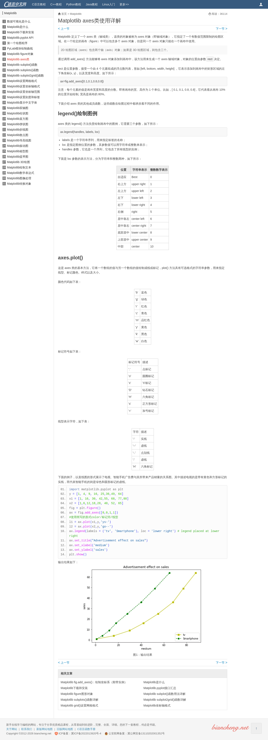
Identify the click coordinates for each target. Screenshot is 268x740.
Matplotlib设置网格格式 (22, 81)
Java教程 (92, 4)
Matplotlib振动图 (17, 145)
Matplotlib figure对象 (20, 54)
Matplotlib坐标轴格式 (156, 705)
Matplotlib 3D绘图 (18, 162)
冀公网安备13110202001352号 (146, 733)
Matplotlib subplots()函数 (23, 70)
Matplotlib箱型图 (17, 151)
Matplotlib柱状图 (17, 113)
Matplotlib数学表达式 (20, 172)
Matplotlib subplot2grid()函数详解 (164, 699)
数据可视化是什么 (18, 21)
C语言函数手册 (86, 729)
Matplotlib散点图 (17, 135)
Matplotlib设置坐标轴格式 (23, 86)
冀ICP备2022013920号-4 (86, 733)
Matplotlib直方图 (17, 118)
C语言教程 (39, 4)
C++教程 (56, 4)
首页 (64, 13)
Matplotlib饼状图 (17, 124)
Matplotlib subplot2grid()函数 (25, 75)
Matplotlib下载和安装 (20, 32)
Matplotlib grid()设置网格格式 (79, 705)
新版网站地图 (44, 729)
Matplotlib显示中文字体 (22, 102)
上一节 (63, 28)
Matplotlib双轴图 (17, 108)
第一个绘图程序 (17, 43)
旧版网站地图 (65, 729)
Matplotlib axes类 (18, 59)
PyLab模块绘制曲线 (20, 48)
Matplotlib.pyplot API (20, 37)
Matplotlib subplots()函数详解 (79, 699)
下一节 (221, 28)
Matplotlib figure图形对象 (77, 693)
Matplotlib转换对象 (19, 183)
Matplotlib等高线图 (19, 140)
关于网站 (11, 729)
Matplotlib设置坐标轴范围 (23, 91)
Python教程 (73, 4)
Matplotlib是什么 (17, 26)
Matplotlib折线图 (17, 129)
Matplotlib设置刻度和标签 (23, 97)
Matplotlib (10, 13)
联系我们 (26, 729)
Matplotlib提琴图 (17, 156)
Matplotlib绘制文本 (19, 167)
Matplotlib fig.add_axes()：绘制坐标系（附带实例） (94, 682)
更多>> (124, 4)
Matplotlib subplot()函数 (22, 64)
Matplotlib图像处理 (19, 178)
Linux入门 (108, 4)
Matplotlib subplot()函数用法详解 (164, 693)
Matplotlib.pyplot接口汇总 (159, 688)
